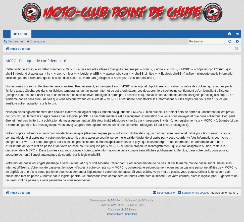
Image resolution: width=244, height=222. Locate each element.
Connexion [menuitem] (238, 35)
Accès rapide (8, 35)
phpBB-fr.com (128, 209)
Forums (23, 34)
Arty (113, 205)
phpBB (110, 200)
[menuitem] (229, 34)
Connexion (37, 41)
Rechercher (15, 41)
